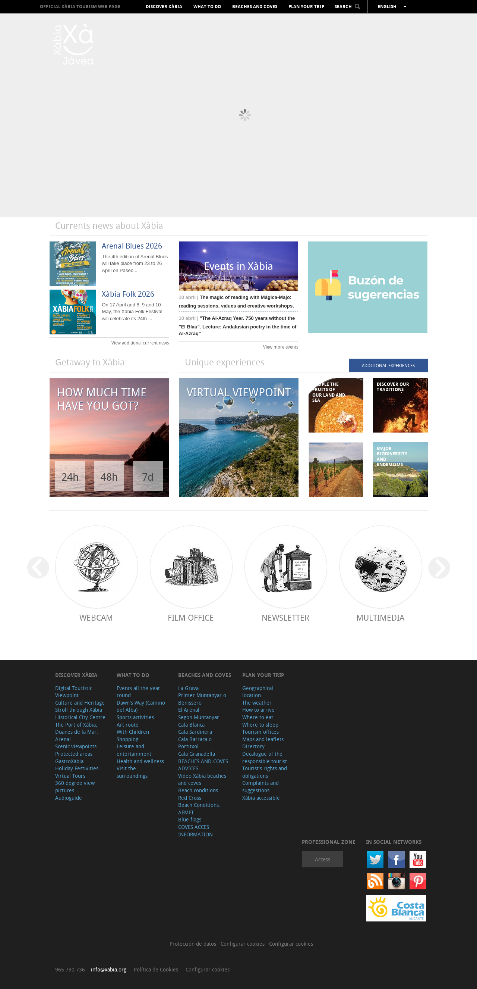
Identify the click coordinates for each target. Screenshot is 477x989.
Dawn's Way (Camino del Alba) (141, 706)
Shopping (127, 739)
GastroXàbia (69, 761)
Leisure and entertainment (134, 750)
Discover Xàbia (164, 6)
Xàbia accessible (261, 797)
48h (109, 477)
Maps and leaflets (263, 739)
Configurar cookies (243, 943)
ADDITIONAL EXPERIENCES (388, 365)
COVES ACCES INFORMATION (195, 830)
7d (148, 477)
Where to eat (257, 717)
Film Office (191, 617)
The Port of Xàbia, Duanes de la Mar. (76, 728)
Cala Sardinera (195, 731)
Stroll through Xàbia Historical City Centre (80, 713)
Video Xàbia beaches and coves (202, 779)
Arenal (63, 739)
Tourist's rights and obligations (264, 772)
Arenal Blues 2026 (132, 246)
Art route (128, 724)
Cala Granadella (196, 753)
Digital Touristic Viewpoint (73, 691)
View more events (280, 347)
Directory (253, 746)
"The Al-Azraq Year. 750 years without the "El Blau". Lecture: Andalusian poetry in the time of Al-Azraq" (238, 325)
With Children (133, 731)
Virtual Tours (70, 775)
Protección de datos (194, 943)
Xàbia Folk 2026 (128, 294)
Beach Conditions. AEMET (199, 808)
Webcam (96, 617)
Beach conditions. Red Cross (198, 794)
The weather (257, 702)
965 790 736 (70, 969)
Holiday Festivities (76, 768)
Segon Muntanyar (198, 717)
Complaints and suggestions (260, 786)
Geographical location (257, 691)
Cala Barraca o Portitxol (195, 743)
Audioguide (68, 797)
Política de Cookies (156, 969)
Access (322, 859)
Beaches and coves (254, 6)
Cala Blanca (191, 724)
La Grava (188, 688)
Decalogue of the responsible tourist (264, 757)
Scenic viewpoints (76, 746)
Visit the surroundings (132, 772)
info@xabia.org (108, 969)
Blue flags (189, 819)
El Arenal (188, 709)
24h (70, 477)
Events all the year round (138, 691)
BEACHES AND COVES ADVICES (203, 765)
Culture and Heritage (80, 702)
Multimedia (380, 617)
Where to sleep (260, 724)
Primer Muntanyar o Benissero (202, 699)
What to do (207, 6)
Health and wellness (140, 761)
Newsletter (285, 617)
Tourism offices (260, 731)
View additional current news (140, 343)
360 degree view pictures (75, 786)
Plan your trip (306, 6)
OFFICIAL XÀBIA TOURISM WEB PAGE (80, 6)
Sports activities (135, 717)
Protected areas (73, 753)
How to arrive (258, 709)
